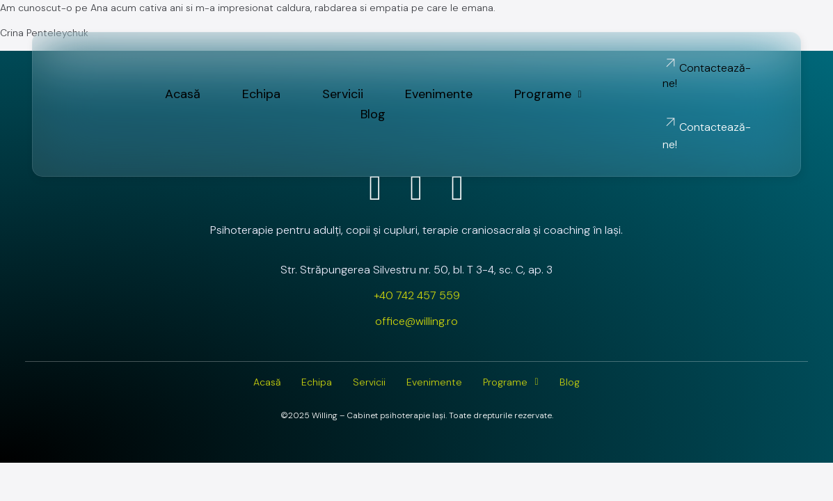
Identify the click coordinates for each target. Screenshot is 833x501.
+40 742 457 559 (417, 295)
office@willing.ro (416, 321)
